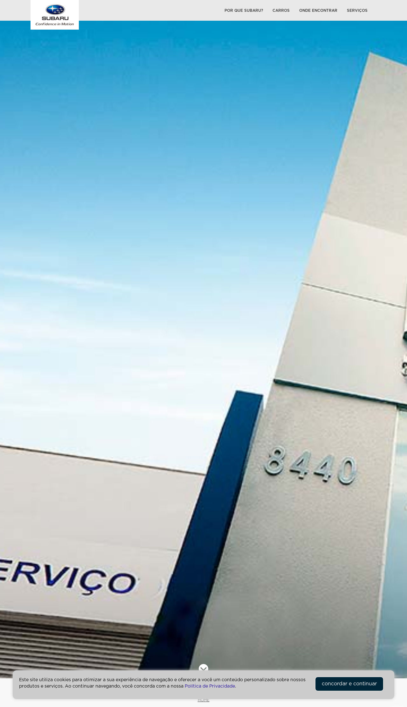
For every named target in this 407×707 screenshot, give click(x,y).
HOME (204, 700)
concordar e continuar (349, 683)
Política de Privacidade (210, 686)
